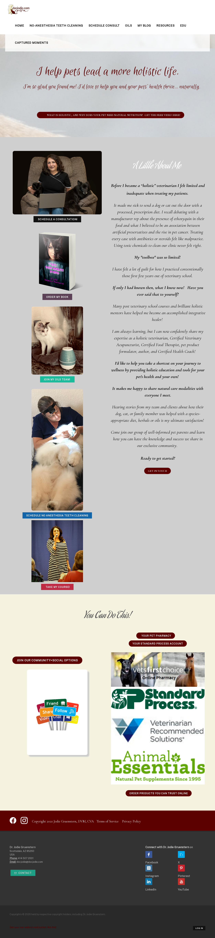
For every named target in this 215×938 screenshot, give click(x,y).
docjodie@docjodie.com (30, 861)
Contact (23, 873)
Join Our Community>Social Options (47, 660)
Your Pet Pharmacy (155, 635)
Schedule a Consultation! (57, 219)
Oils (128, 25)
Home (19, 25)
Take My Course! (57, 587)
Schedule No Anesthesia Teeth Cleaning (57, 515)
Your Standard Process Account (158, 643)
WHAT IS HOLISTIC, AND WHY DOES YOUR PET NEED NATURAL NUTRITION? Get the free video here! (110, 115)
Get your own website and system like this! (33, 927)
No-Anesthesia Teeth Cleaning (56, 25)
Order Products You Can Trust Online (158, 793)
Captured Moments (31, 42)
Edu (183, 25)
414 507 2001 (26, 858)
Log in (199, 928)
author (143, 351)
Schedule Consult (104, 25)
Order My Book (57, 297)
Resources (165, 25)
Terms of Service (107, 821)
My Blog (144, 25)
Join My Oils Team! (57, 379)
